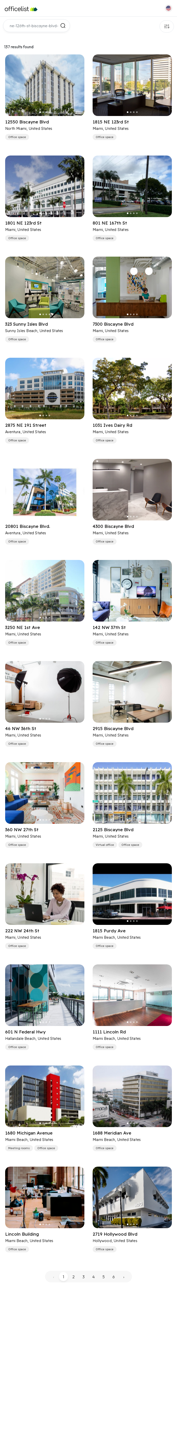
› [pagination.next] (123, 1276)
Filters (167, 26)
